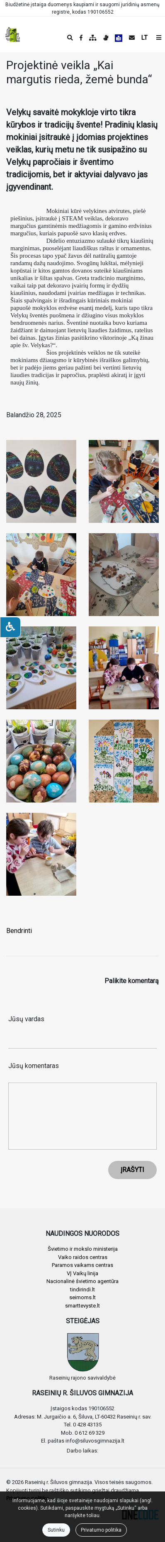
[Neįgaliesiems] (10, 627)
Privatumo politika (101, 1530)
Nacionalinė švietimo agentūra (82, 1281)
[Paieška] (70, 37)
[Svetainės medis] (93, 37)
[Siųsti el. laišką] (132, 37)
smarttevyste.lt (82, 1306)
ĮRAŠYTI (132, 1170)
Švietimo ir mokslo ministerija (83, 1249)
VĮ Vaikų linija (82, 1273)
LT (144, 37)
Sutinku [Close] (56, 1530)
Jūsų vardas (26, 1019)
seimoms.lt (82, 1297)
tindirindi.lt (82, 1289)
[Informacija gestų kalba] (106, 37)
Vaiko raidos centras (82, 1257)
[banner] (12, 34)
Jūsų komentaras (33, 1066)
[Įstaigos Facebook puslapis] (81, 37)
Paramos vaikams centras (82, 1265)
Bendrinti (19, 931)
